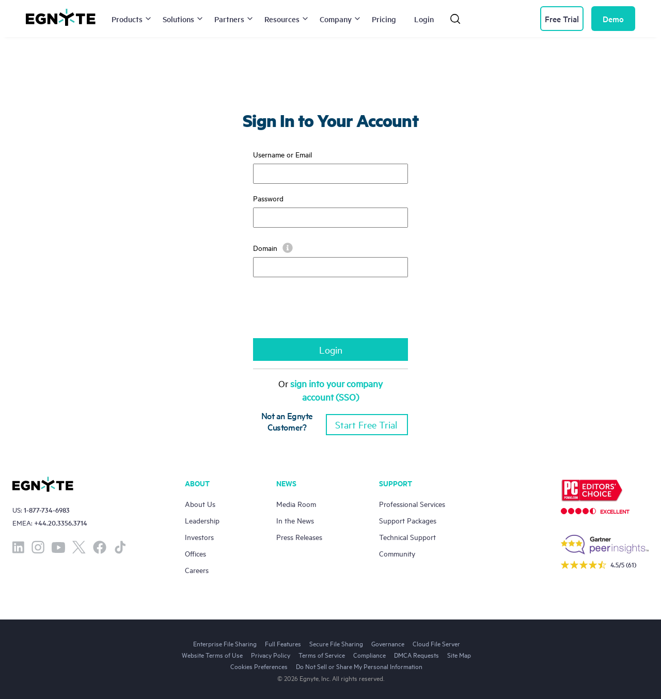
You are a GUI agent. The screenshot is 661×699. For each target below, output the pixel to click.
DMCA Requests (416, 654)
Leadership (202, 520)
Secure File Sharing (336, 643)
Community (397, 553)
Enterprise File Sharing (225, 643)
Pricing (384, 18)
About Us (200, 504)
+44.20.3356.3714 (60, 523)
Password (268, 198)
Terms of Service (321, 654)
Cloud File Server (436, 643)
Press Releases (299, 537)
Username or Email (282, 154)
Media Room (296, 504)
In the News (295, 520)
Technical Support (407, 537)
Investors (199, 537)
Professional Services (412, 504)
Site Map (459, 654)
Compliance (369, 654)
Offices (195, 553)
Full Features (283, 643)
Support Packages (407, 520)
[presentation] (331, 313)
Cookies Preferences (259, 666)
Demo (613, 18)
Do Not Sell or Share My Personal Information (359, 666)
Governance (387, 643)
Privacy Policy (270, 654)
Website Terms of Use (212, 654)
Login (424, 18)
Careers (197, 570)
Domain (273, 247)
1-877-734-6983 (47, 510)
